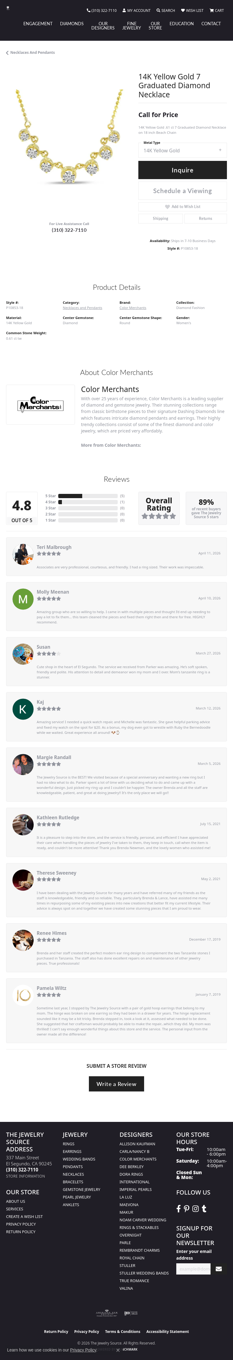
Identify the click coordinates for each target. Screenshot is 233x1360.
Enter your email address (194, 1254)
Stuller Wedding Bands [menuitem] (144, 1273)
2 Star (51, 514)
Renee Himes (52, 933)
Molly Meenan (53, 592)
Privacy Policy (21, 1224)
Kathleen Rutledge (58, 817)
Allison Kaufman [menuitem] (137, 1144)
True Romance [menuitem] (134, 1280)
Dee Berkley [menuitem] (132, 1166)
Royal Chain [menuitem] (132, 1258)
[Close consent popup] (118, 1350)
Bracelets (73, 1182)
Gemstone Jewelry (81, 1189)
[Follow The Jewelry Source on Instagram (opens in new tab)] (195, 1209)
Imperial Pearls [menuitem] (136, 1189)
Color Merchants (133, 307)
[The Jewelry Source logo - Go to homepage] (11, 8)
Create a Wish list (24, 1216)
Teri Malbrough (54, 547)
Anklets (71, 1204)
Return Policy (20, 1231)
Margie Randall (54, 757)
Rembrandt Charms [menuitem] (140, 1250)
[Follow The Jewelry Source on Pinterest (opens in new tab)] (186, 1209)
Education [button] (182, 23)
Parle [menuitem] (125, 1242)
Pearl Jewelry (77, 1197)
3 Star (51, 508)
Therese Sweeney (56, 873)
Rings (68, 1144)
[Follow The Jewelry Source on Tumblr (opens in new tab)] (204, 1209)
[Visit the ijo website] (131, 1313)
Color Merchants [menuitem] (138, 1159)
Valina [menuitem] (126, 1288)
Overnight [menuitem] (131, 1235)
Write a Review (116, 1084)
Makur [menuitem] (126, 1212)
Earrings (72, 1151)
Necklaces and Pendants (32, 52)
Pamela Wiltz (51, 988)
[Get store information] (25, 1176)
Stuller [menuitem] (127, 1265)
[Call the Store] (22, 1170)
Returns (205, 218)
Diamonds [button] (72, 23)
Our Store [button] (155, 25)
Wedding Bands (79, 1159)
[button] (136, 10)
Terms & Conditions (122, 1331)
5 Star (51, 495)
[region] (69, 152)
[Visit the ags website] (107, 1313)
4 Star (51, 502)
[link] (102, 10)
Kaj (40, 702)
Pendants (73, 1166)
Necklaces (73, 1174)
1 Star (51, 520)
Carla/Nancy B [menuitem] (134, 1151)
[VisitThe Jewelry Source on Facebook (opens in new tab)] (178, 1209)
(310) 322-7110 (69, 229)
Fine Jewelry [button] (131, 25)
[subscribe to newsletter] (219, 1269)
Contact (211, 23)
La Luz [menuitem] (126, 1197)
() (122, 495)
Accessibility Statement (167, 1331)
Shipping (160, 218)
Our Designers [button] (103, 25)
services (14, 1209)
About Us (15, 1201)
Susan (43, 647)
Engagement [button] (37, 23)
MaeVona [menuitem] (129, 1204)
